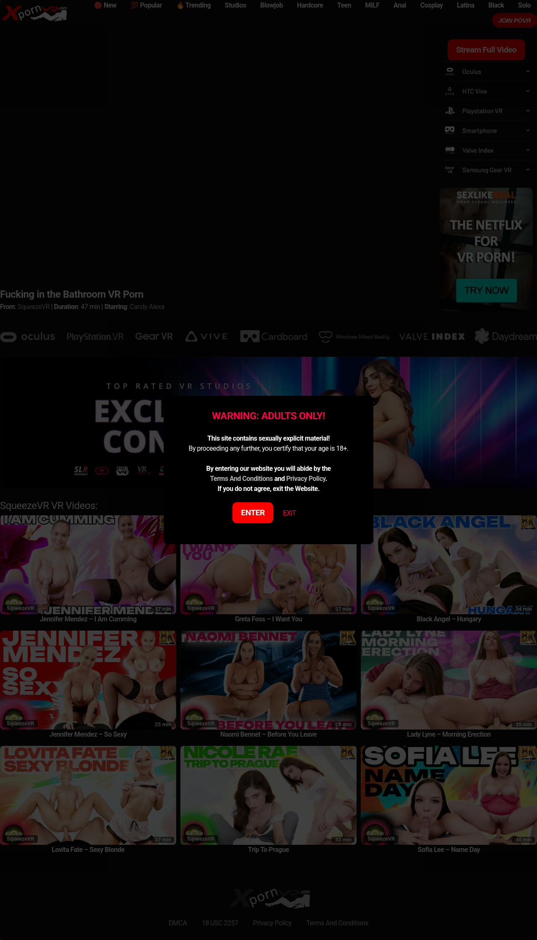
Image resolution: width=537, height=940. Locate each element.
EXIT (289, 513)
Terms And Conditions (241, 479)
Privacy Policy (305, 479)
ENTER (253, 512)
